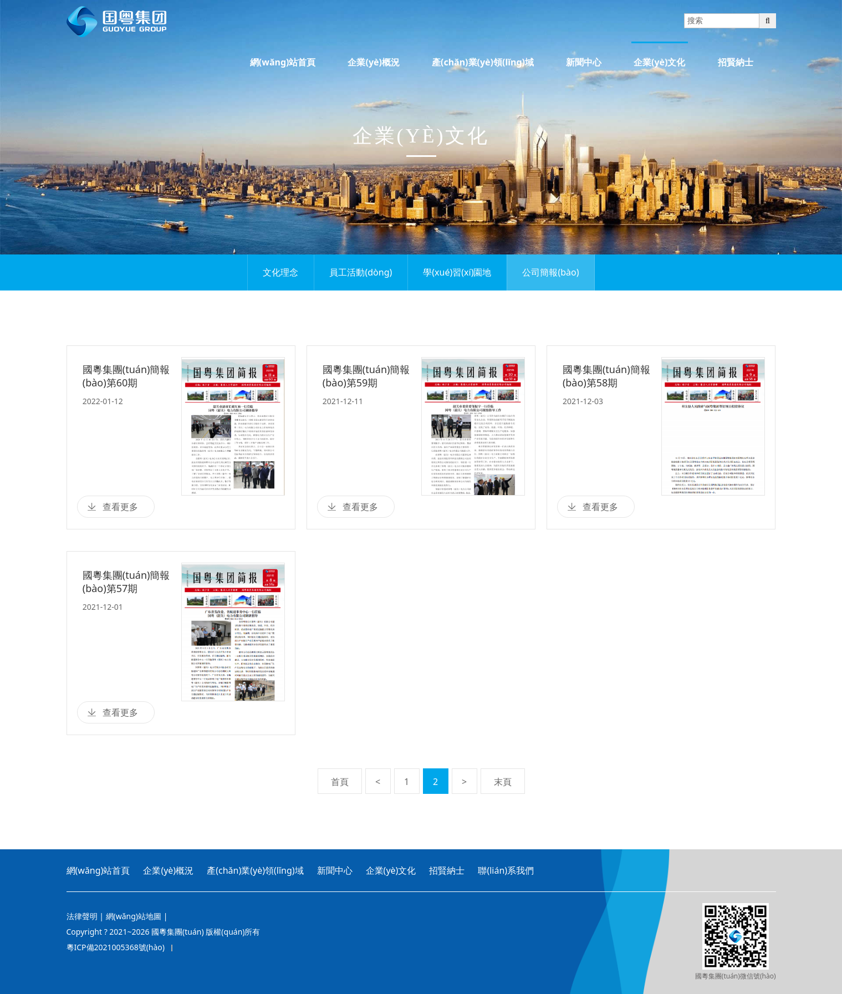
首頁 (340, 782)
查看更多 (120, 507)
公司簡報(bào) (550, 272)
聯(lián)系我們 (506, 870)
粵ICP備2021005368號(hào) (116, 947)
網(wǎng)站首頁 (283, 62)
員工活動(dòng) (360, 272)
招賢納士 (735, 62)
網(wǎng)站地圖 (134, 916)
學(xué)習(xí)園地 (457, 272)
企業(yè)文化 (660, 62)
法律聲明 (82, 916)
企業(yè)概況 (374, 62)
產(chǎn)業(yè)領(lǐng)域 (483, 62)
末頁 (503, 782)
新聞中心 (583, 62)
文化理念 (280, 272)
